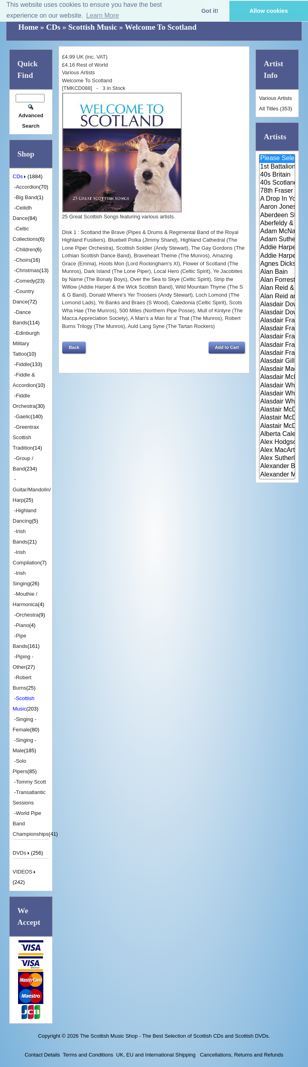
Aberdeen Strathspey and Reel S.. (277, 216)
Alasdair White (277, 386)
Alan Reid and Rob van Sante (277, 297)
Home (28, 27)
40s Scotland (277, 183)
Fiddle (23, 364)
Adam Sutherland (277, 240)
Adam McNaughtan (277, 232)
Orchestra (27, 615)
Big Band (26, 197)
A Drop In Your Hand (277, 199)
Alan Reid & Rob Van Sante (277, 288)
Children (25, 249)
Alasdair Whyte (277, 394)
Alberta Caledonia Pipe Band (277, 434)
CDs (53, 27)
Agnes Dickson (277, 264)
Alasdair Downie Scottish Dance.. (277, 313)
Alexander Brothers (277, 466)
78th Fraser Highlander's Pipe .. (277, 191)
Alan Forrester (277, 280)
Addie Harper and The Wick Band (277, 248)
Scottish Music (92, 27)
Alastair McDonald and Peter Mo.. (277, 418)
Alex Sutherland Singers (277, 458)
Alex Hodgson (277, 442)
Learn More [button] (102, 15)
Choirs (23, 260)
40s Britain (277, 175)
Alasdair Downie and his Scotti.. (277, 305)
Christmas (27, 270)
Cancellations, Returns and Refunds (241, 1055)
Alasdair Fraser (277, 321)
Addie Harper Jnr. (277, 256)
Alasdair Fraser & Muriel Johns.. (277, 337)
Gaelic (23, 416)
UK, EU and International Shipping (156, 1055)
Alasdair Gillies (277, 361)
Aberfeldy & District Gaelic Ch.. (277, 224)
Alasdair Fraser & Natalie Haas (277, 345)
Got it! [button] (209, 11)
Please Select (277, 159)
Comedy (25, 281)
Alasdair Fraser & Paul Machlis (277, 353)
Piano (22, 625)
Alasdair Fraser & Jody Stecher (277, 329)
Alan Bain (277, 272)
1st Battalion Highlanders (277, 167)
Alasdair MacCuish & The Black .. (277, 369)
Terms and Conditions (88, 1055)
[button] (74, 347)
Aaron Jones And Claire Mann (277, 207)
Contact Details (42, 1055)
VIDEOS (25, 872)
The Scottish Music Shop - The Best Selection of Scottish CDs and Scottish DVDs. (175, 1036)
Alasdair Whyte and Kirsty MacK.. (277, 402)
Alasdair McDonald (277, 377)
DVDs (22, 853)
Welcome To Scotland (161, 27)
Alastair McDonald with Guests (277, 426)
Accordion (27, 187)
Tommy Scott (31, 782)
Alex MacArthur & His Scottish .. (277, 450)
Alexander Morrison (277, 475)
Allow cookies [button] (268, 11)
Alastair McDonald (277, 410)
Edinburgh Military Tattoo (26, 343)
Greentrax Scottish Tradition (26, 437)
